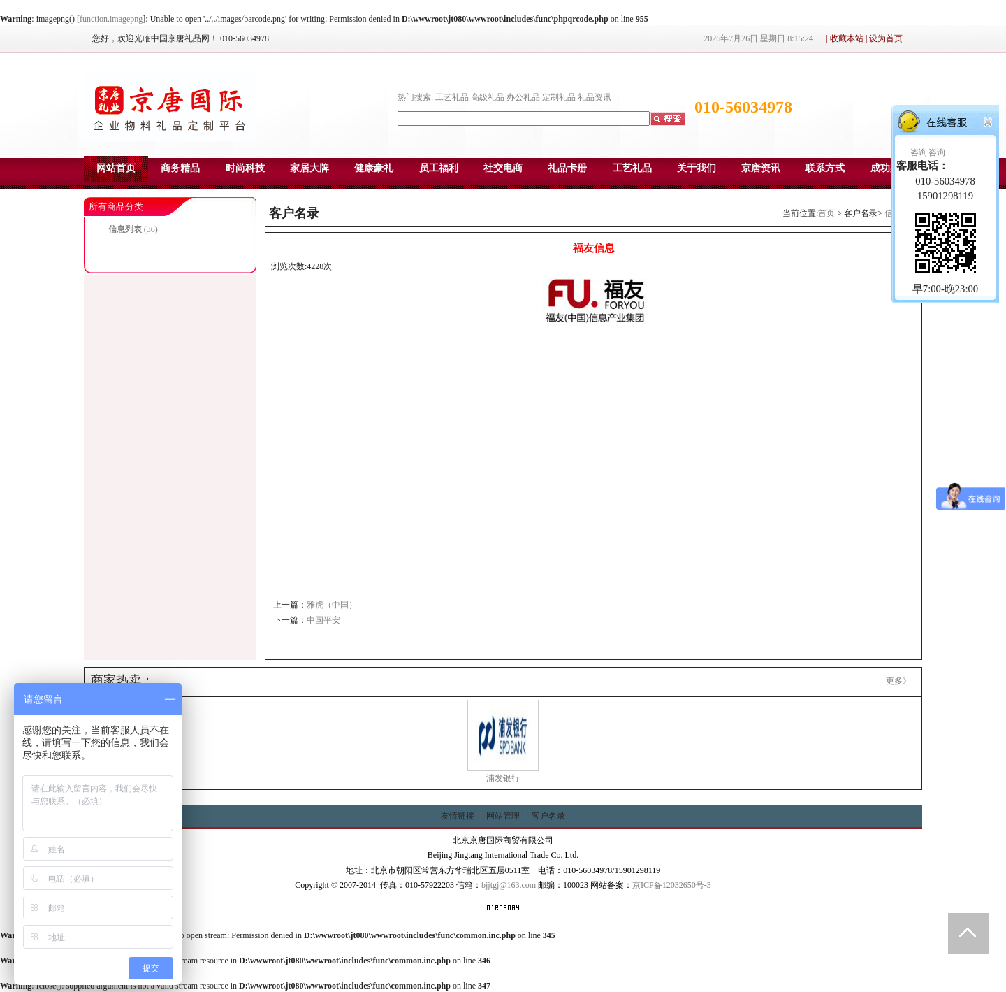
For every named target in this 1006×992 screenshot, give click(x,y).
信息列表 (125, 229)
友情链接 (457, 816)
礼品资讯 (594, 97)
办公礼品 (523, 97)
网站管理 (503, 816)
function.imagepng (111, 19)
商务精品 (180, 168)
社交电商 (503, 168)
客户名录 (548, 816)
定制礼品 (559, 97)
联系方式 (825, 168)
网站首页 (116, 168)
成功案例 (890, 168)
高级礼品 (487, 97)
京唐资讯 (760, 168)
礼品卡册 (567, 168)
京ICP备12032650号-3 (671, 885)
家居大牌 (309, 168)
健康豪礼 (373, 168)
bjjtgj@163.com (508, 885)
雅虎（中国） (332, 605)
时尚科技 (245, 168)
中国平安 (323, 620)
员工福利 (438, 168)
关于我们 (696, 168)
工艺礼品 (452, 97)
